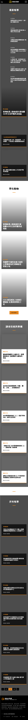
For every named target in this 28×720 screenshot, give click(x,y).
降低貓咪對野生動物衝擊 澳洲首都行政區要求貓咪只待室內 (13, 559)
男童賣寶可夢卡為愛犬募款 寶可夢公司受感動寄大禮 (13, 678)
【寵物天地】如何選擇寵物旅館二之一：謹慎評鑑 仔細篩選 (13, 446)
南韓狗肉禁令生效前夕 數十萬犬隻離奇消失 (18, 21)
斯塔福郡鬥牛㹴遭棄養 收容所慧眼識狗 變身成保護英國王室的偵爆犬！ (13, 618)
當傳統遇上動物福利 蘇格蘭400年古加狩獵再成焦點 (14, 113)
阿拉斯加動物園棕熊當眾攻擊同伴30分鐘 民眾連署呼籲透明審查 (18, 80)
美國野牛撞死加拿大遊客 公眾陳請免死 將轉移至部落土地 (18, 69)
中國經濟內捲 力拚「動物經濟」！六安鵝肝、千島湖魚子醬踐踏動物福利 (14, 140)
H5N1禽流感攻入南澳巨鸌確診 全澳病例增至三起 (12, 302)
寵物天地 (5, 351)
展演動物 (13, 76)
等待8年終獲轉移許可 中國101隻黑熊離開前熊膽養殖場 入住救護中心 (13, 530)
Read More (6, 144)
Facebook (7, 716)
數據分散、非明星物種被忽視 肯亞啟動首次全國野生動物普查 (13, 649)
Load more (14, 312)
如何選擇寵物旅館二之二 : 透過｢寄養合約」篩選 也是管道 (14, 416)
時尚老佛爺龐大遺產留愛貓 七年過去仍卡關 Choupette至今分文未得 (18, 51)
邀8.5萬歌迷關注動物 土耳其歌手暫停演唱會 (13, 170)
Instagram (16, 716)
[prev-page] (2, 689)
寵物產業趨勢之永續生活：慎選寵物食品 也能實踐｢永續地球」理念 (13, 356)
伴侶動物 (13, 18)
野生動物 (5, 109)
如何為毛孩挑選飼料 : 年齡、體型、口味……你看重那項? (13, 387)
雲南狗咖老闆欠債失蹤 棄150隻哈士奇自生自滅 (18, 30)
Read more (6, 533)
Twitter (23, 716)
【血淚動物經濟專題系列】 (10, 137)
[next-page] (18, 689)
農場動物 (13, 37)
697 (6, 689)
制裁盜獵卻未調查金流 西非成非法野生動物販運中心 (13, 588)
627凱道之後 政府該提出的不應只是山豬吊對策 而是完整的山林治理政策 (18, 60)
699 (14, 689)
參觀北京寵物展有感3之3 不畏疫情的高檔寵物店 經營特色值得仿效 (14, 476)
